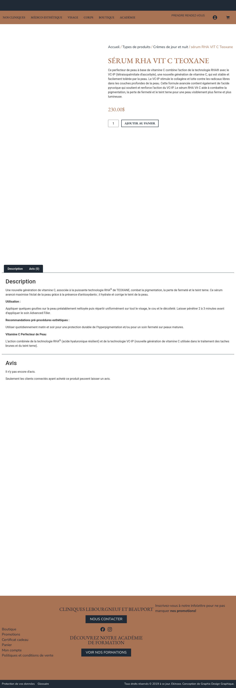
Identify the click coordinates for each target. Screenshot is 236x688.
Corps (88, 17)
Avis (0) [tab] (34, 269)
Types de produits (136, 47)
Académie (127, 17)
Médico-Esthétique (46, 17)
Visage (73, 17)
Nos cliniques (14, 17)
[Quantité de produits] (113, 123)
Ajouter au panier (140, 123)
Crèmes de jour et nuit (170, 47)
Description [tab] (15, 269)
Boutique (106, 17)
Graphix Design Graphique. (217, 684)
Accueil (114, 47)
